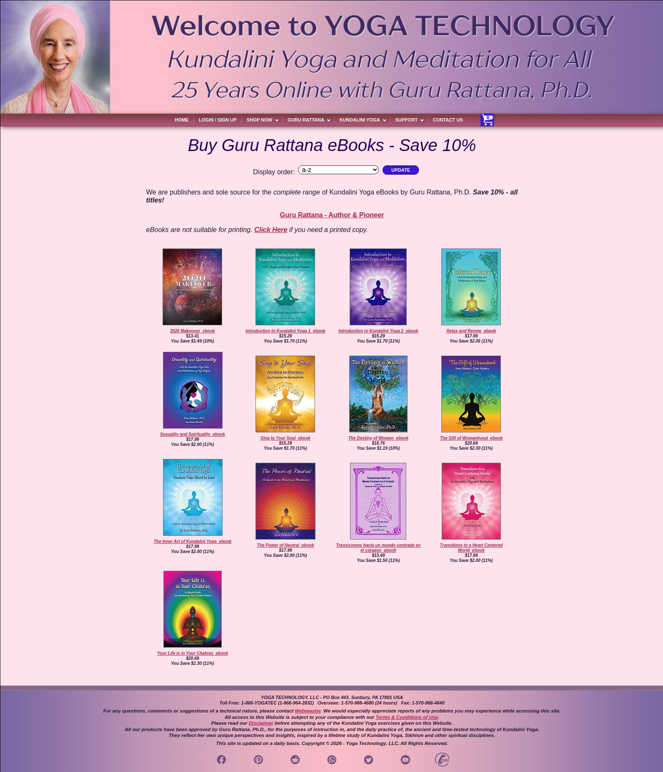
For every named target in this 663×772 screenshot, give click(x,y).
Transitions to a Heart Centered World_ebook (471, 548)
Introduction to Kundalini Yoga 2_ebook (378, 331)
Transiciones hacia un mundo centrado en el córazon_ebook (378, 548)
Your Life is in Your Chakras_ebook (192, 653)
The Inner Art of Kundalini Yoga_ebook (192, 541)
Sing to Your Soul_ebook (285, 438)
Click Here (270, 229)
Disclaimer (261, 723)
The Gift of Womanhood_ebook (471, 438)
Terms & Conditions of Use (406, 717)
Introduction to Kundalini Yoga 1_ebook (286, 331)
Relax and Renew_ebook (471, 331)
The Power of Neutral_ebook (285, 545)
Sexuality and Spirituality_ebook (192, 434)
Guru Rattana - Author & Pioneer (332, 215)
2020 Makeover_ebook (192, 331)
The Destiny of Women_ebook (378, 438)
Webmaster (308, 710)
